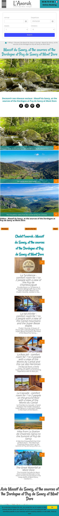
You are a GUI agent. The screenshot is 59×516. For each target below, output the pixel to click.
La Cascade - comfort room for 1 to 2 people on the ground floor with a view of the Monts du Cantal (28, 397)
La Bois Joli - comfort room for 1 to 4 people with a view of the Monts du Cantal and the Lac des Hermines (28, 359)
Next (55, 229)
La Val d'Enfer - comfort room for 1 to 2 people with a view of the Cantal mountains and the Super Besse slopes (28, 319)
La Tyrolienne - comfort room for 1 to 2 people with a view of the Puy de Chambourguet (28, 280)
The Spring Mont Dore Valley (26, 181)
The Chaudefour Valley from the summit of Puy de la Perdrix (27, 215)
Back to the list (31, 229)
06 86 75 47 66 (48, 1)
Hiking (10, 42)
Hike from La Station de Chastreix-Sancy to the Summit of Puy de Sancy (28, 435)
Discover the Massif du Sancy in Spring (27, 42)
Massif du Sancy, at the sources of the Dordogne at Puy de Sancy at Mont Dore (35, 43)
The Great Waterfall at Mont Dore (28, 469)
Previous (5, 229)
